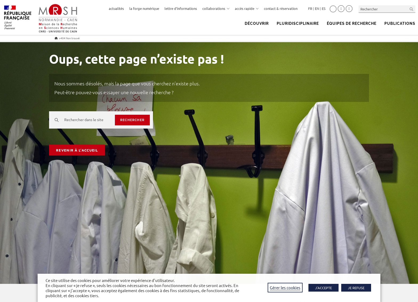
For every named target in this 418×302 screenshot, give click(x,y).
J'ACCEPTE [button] (323, 287)
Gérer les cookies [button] (285, 287)
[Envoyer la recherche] (411, 9)
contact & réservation (281, 8)
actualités (116, 8)
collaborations (216, 8)
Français (310, 8)
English (317, 8)
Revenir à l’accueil (77, 150)
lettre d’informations (180, 8)
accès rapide (247, 8)
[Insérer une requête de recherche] (387, 9)
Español (323, 8)
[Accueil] (56, 38)
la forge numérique (144, 8)
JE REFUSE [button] (356, 287)
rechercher (132, 120)
